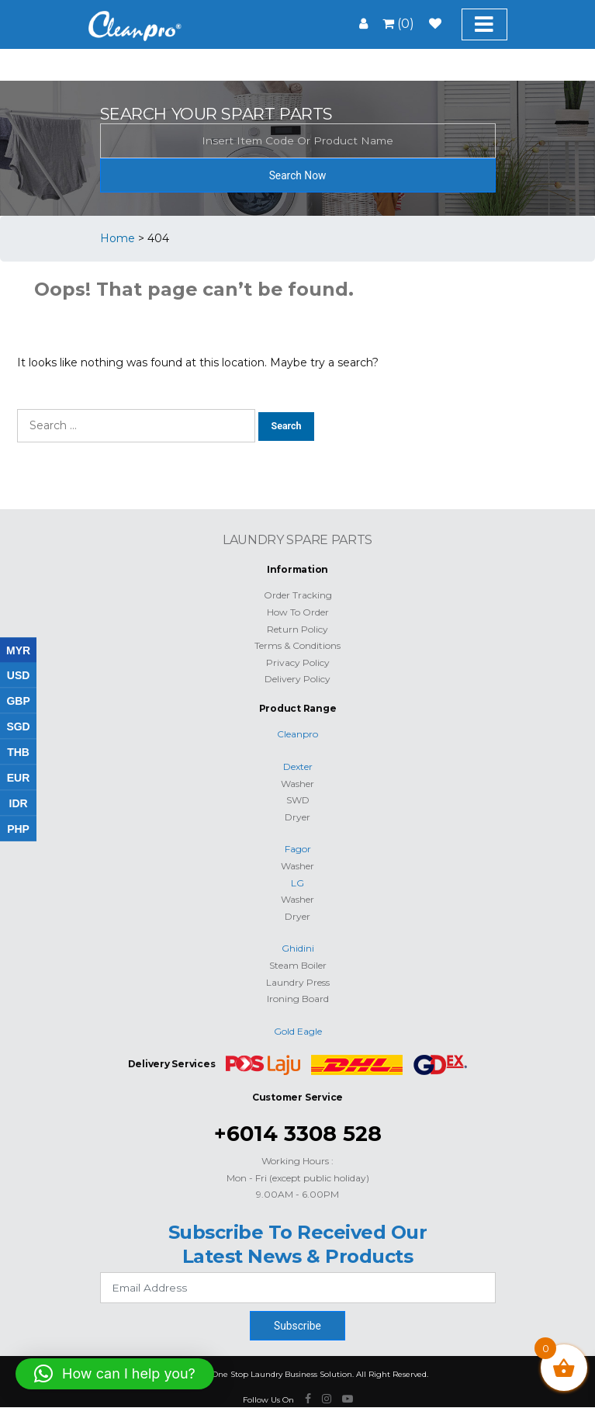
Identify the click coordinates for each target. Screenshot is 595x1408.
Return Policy (297, 629)
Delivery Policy (297, 679)
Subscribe (297, 1326)
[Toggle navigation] (484, 24)
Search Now (298, 175)
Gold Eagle (298, 1031)
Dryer (297, 817)
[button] (115, 1373)
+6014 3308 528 (298, 1133)
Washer (297, 783)
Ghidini (298, 948)
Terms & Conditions (297, 645)
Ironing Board (298, 998)
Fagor (298, 849)
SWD (298, 800)
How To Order (298, 612)
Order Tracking (298, 595)
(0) (398, 23)
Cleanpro (297, 734)
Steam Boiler (298, 965)
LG (297, 883)
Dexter (298, 766)
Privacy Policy (298, 662)
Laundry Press (298, 982)
